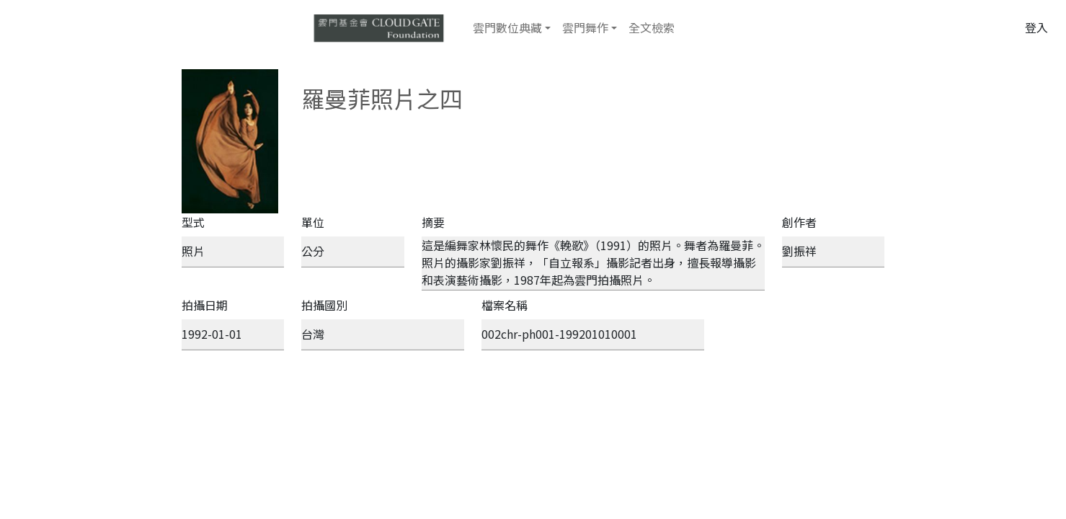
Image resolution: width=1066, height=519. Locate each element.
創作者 (799, 222)
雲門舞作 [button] (585, 27)
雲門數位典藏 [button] (507, 27)
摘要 (433, 222)
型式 (193, 222)
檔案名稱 (504, 305)
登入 (1036, 27)
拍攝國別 (324, 305)
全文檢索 (652, 27)
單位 (312, 222)
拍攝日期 (205, 305)
